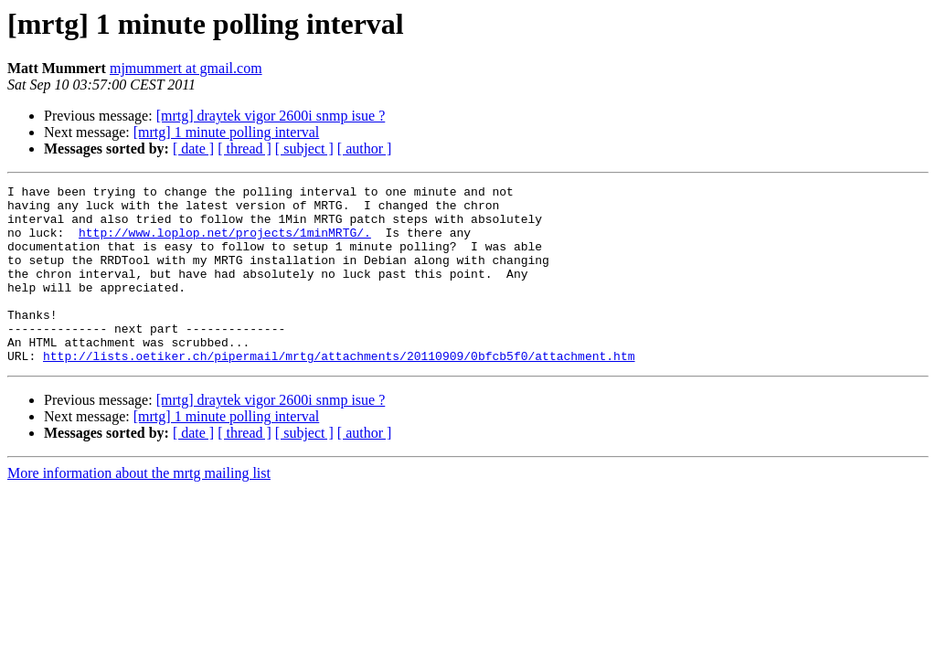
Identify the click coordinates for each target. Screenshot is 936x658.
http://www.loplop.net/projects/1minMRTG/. (225, 243)
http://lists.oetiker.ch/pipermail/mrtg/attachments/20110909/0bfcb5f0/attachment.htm (338, 391)
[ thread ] (244, 148)
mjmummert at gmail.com (186, 68)
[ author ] (364, 148)
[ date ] (193, 148)
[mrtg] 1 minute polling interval (226, 132)
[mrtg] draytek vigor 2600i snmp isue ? (271, 115)
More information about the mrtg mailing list (139, 508)
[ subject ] (304, 148)
